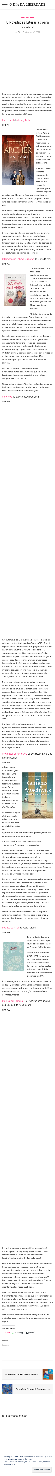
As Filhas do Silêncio (12, 1176)
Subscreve (13, 1127)
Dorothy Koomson (11, 1201)
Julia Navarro (9, 1212)
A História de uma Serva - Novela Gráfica (21, 1187)
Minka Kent (8, 1179)
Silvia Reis (22, 32)
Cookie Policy (9, 1464)
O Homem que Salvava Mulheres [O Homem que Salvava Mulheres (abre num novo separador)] (18, 259)
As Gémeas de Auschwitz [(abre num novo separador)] (14, 556)
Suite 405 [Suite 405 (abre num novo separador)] (7, 396)
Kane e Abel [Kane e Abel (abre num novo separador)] (8, 120)
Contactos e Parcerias (27, 1429)
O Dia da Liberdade (28, 4)
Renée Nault (9, 1190)
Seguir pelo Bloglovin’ (11, 1241)
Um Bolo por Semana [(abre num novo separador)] (12, 803)
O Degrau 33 (8, 1165)
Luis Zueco (8, 1168)
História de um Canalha (13, 1209)
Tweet (7, 932)
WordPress (21, 1443)
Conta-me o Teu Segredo (14, 1198)
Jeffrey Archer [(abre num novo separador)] (24, 120)
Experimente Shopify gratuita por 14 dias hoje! (23, 1342)
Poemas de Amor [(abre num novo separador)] (10, 730)
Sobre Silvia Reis (39, 1434)
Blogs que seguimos (27, 1424)
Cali (36, 1443)
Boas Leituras (27, 17)
